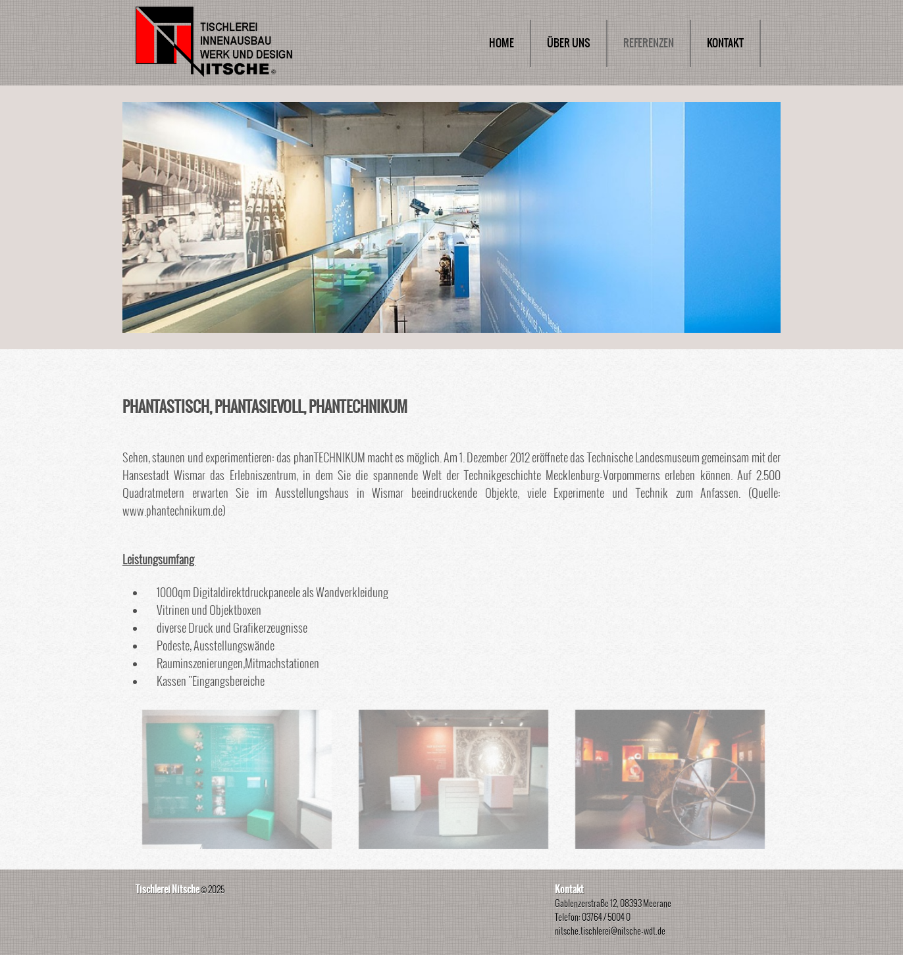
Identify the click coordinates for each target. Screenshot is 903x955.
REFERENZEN (648, 43)
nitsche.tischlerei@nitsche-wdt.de (610, 931)
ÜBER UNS (568, 43)
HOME (501, 43)
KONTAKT (725, 43)
